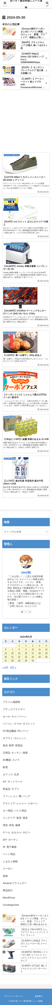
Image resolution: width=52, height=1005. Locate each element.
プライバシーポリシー (13, 996)
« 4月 (5, 667)
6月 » (13, 667)
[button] (46, 531)
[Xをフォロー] (26, 611)
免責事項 (38, 996)
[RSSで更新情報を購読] (30, 611)
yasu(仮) (26, 572)
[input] (26, 532)
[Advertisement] (26, 121)
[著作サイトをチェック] (22, 611)
